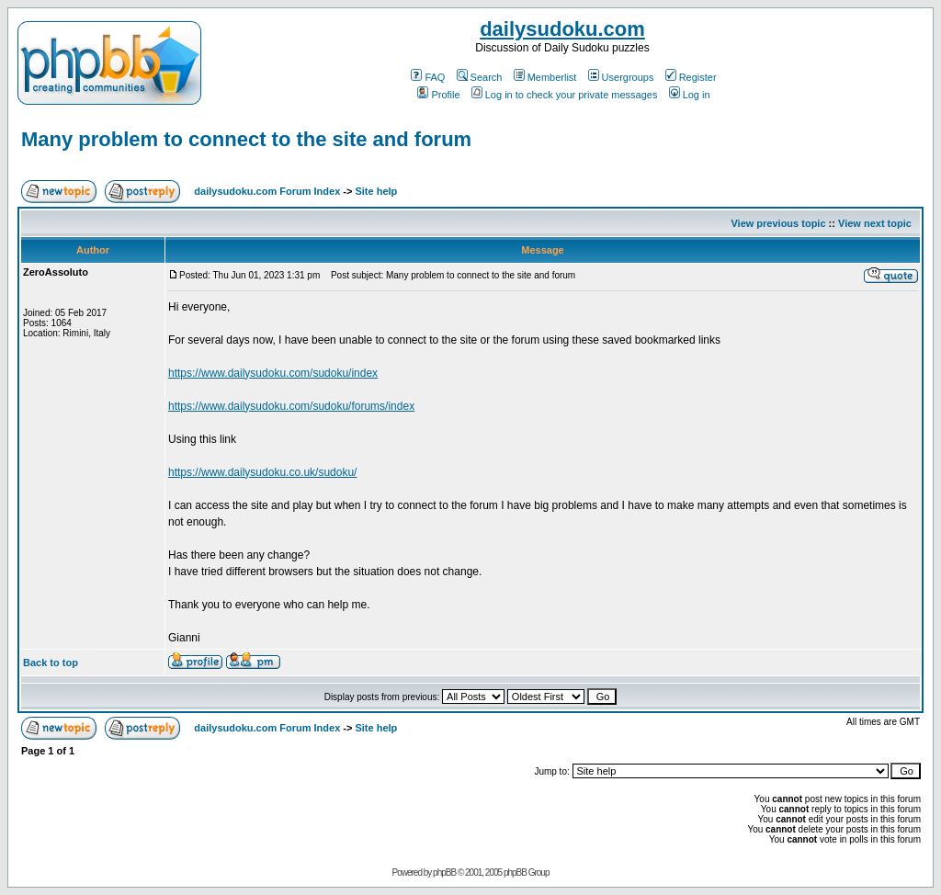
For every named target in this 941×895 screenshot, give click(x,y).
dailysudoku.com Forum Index (267, 191)
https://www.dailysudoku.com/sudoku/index (273, 373)
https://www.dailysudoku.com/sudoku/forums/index (291, 406)
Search (480, 77)
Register (691, 77)
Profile (438, 94)
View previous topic (778, 223)
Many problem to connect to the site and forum (246, 139)
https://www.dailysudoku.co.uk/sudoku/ (262, 472)
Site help (376, 191)
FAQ (428, 77)
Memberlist (545, 77)
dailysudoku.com (562, 28)
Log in (689, 94)
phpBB (444, 872)
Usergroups (621, 77)
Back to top (50, 662)
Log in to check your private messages (564, 94)
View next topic (875, 223)
